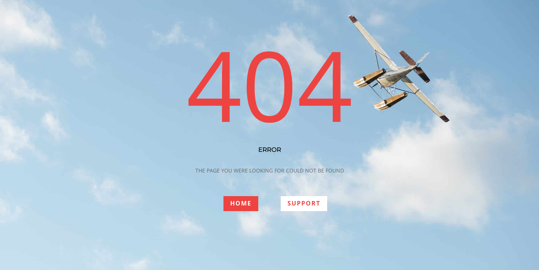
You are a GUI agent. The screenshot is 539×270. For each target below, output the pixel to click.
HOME (241, 203)
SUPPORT (303, 203)
